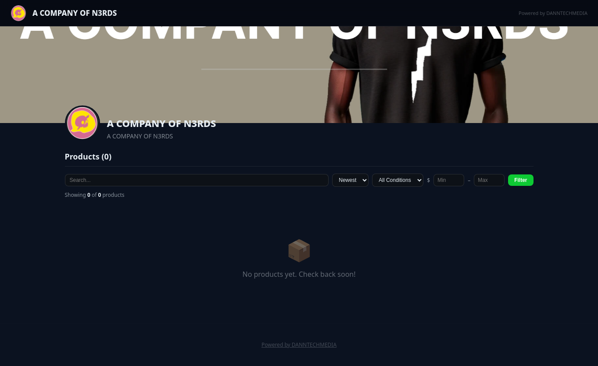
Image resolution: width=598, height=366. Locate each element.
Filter (520, 180)
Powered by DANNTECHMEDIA (553, 13)
